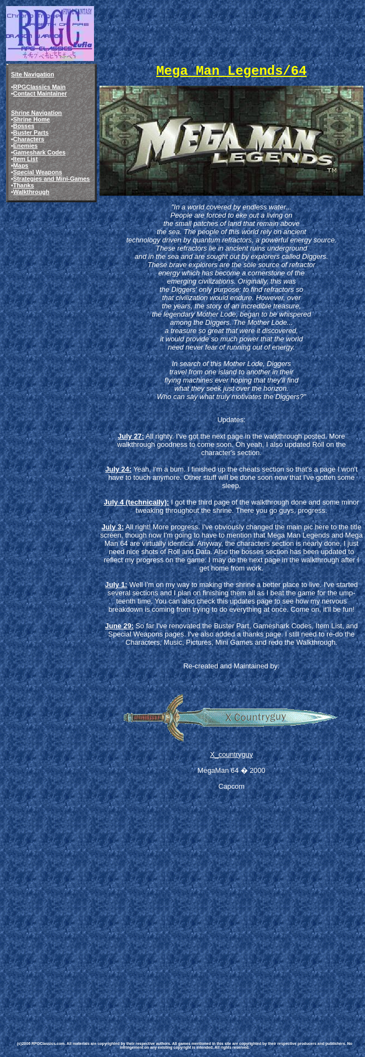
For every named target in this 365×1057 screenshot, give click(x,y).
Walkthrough (31, 192)
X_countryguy (231, 754)
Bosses (24, 126)
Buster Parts (31, 132)
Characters (29, 139)
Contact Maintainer (40, 93)
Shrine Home (31, 119)
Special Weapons (37, 172)
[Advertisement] (103, 913)
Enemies (25, 145)
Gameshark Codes (39, 152)
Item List (25, 159)
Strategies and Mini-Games (51, 178)
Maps (21, 165)
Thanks (23, 185)
